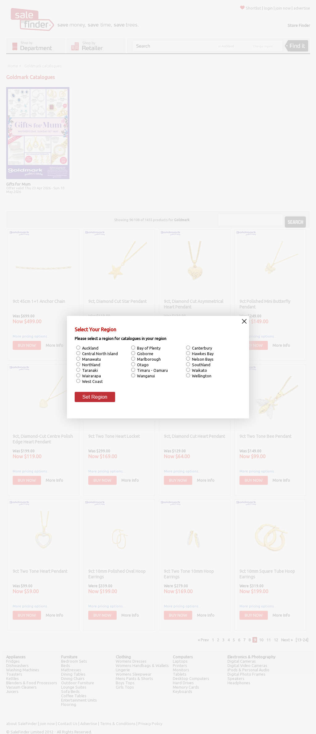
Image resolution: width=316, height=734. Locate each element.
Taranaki (89, 370)
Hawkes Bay (202, 353)
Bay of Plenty (148, 348)
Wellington (201, 376)
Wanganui (145, 376)
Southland (200, 365)
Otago (142, 365)
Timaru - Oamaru (152, 370)
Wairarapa (91, 376)
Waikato (199, 370)
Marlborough (148, 359)
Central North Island (99, 353)
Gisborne (144, 353)
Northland (90, 365)
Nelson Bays (202, 359)
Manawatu (91, 359)
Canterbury (201, 348)
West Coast (92, 381)
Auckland (89, 348)
